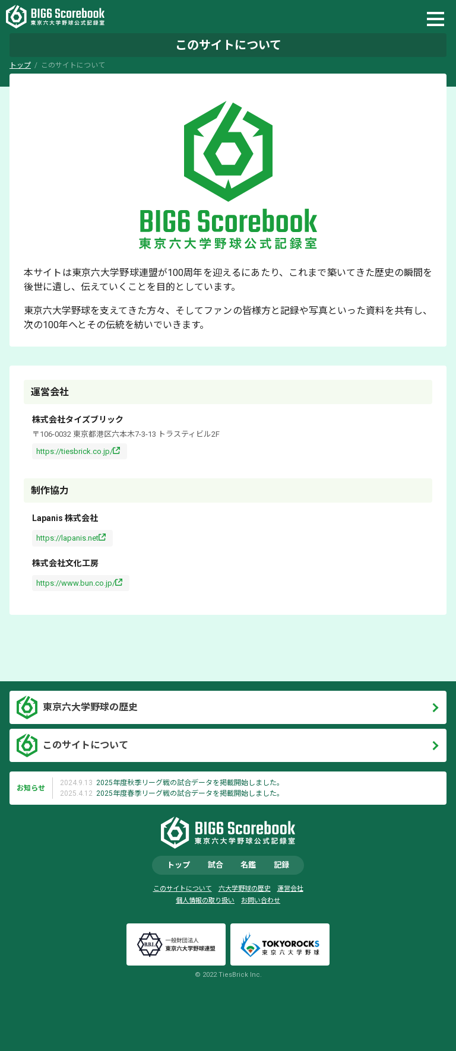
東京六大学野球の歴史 (90, 707)
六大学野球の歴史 (244, 889)
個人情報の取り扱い (205, 900)
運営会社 (290, 889)
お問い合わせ (260, 900)
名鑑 (248, 865)
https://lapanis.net (67, 538)
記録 (281, 865)
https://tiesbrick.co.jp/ (74, 451)
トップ (20, 65)
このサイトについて (85, 745)
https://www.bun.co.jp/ (75, 583)
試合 (215, 865)
